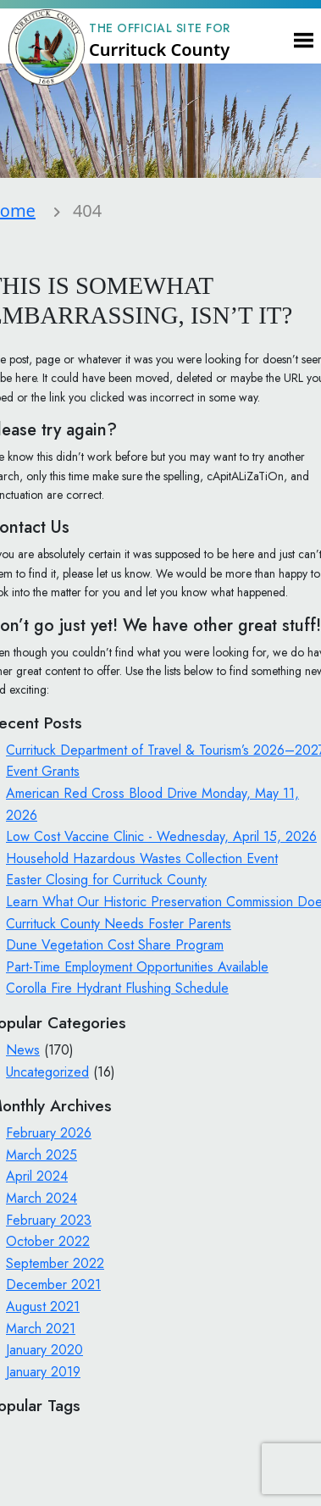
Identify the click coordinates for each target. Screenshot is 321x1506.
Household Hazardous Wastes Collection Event (142, 858)
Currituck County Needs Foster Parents (118, 923)
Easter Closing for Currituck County (106, 879)
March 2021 (40, 1328)
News (23, 1050)
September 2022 (55, 1263)
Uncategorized (47, 1072)
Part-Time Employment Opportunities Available (137, 967)
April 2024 (37, 1176)
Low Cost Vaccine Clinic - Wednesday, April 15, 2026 (161, 836)
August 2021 (43, 1306)
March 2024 (41, 1198)
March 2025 (41, 1155)
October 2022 (48, 1241)
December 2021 (53, 1284)
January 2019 (43, 1371)
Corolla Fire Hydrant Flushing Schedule (117, 988)
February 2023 (48, 1220)
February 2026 (48, 1133)
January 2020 (44, 1349)
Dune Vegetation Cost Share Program (115, 945)
